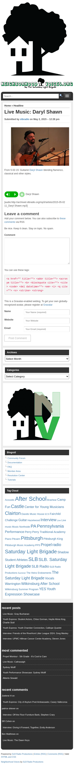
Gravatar (47, 309)
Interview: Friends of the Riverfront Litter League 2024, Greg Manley (35, 638)
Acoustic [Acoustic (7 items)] (9, 504)
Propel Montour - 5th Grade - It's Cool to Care (25, 661)
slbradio (24, 119)
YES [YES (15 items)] (42, 594)
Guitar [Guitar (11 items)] (22, 524)
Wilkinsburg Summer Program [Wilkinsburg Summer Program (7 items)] (21, 594)
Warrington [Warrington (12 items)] (13, 588)
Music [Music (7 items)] (15, 531)
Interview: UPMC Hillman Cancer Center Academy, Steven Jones (34, 643)
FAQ (9, 471)
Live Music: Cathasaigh (14, 666)
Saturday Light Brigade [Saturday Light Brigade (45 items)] (31, 556)
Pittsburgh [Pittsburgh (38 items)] (32, 542)
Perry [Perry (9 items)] (28, 536)
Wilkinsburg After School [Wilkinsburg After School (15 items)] (40, 588)
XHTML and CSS (8, 762)
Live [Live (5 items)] (59, 525)
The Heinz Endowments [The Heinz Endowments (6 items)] (38, 577)
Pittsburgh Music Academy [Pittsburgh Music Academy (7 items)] (20, 549)
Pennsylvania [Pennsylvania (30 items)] (50, 530)
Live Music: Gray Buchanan (16, 618)
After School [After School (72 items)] (31, 503)
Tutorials (11, 484)
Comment (9, 235)
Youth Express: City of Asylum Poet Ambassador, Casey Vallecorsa (35, 706)
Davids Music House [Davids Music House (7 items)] (32, 518)
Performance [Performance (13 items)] (14, 536)
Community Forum (16, 463)
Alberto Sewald (10, 683)
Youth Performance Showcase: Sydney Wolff (24, 677)
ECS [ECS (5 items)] (47, 519)
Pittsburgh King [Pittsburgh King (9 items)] (53, 543)
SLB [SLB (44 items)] (33, 564)
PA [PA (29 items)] (33, 530)
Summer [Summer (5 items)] (22, 577)
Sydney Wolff (9, 672)
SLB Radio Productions (22, 759)
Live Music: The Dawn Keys (16, 745)
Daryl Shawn (36, 170)
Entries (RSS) (40, 759)
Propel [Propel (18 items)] (46, 549)
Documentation (14, 467)
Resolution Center (16, 480)
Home (8, 105)
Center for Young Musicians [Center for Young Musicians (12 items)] (44, 511)
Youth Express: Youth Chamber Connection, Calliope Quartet (32, 632)
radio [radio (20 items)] (56, 549)
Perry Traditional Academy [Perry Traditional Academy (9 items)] (49, 536)
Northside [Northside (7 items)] (24, 531)
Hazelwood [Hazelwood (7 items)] (33, 524)
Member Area (14, 476)
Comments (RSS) (55, 759)
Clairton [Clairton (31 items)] (13, 518)
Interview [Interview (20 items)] (48, 524)
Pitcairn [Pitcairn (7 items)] (16, 543)
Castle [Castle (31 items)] (17, 511)
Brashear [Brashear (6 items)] (52, 504)
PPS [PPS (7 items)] (37, 549)
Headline (18, 105)
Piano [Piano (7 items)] (8, 543)
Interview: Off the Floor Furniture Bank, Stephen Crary (29, 719)
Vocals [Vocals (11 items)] (49, 583)
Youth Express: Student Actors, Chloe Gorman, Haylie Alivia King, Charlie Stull (34, 625)
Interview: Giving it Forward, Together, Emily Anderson (29, 732)
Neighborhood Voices (10, 767)
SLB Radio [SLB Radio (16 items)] (40, 571)
